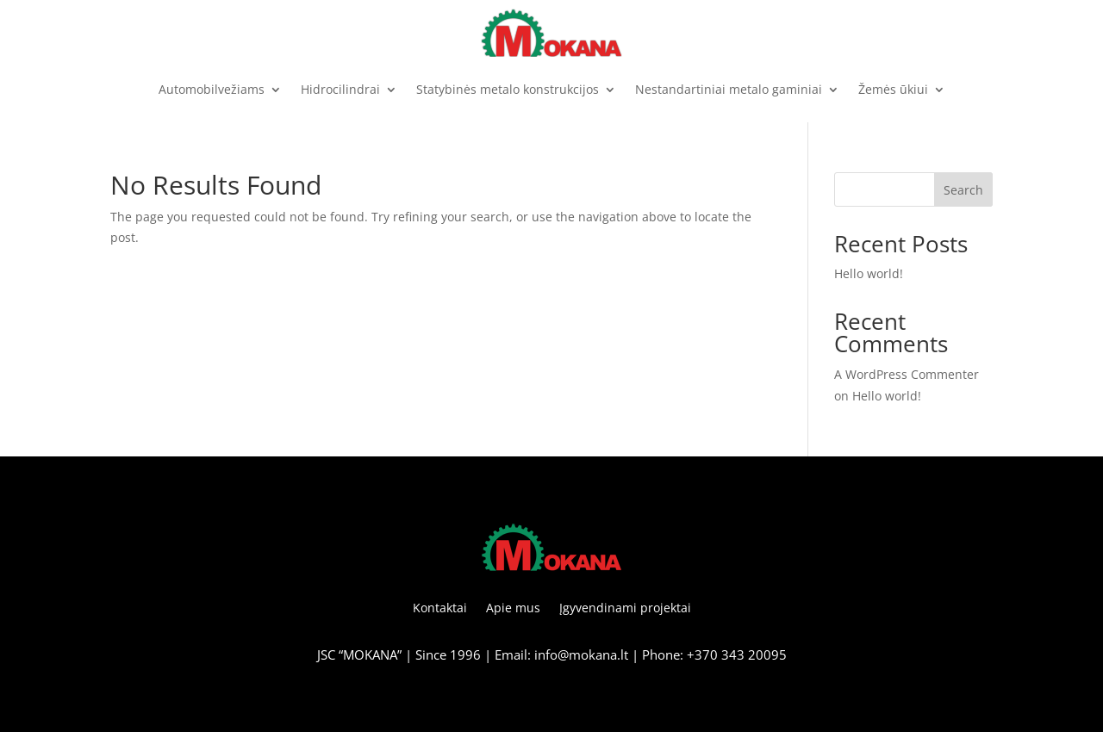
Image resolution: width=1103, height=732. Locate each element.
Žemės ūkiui (893, 89)
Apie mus (513, 609)
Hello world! (868, 273)
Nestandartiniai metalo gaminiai (728, 89)
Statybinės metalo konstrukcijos (507, 89)
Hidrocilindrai (340, 89)
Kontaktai (440, 609)
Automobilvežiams (212, 89)
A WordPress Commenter (906, 374)
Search (963, 190)
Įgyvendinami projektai (625, 609)
